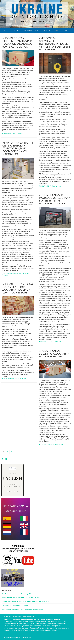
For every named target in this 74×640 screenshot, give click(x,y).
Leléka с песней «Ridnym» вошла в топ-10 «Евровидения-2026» (21, 597)
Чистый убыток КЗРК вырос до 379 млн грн (15, 605)
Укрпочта (58, 186)
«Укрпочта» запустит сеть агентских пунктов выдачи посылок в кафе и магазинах (17, 148)
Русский (69, 30)
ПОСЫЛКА (20, 134)
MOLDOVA (43, 342)
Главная (5, 30)
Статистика (28, 30)
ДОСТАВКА (7, 379)
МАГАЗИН (11, 273)
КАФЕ (5, 273)
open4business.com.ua (11, 637)
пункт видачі (25, 273)
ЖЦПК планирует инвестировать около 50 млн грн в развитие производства (25, 601)
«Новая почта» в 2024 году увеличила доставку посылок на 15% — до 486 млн (18, 288)
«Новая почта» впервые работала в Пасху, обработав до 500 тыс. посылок (17, 42)
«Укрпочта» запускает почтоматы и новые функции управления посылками (54, 44)
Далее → (14, 452)
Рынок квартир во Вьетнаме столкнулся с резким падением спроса (22, 609)
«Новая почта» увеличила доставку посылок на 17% (54, 353)
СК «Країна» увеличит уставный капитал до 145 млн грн (19, 594)
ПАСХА (14, 134)
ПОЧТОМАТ (50, 186)
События (38, 30)
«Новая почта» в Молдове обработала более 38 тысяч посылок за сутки (54, 199)
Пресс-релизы (16, 30)
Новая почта (8, 134)
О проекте (47, 30)
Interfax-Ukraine (25, 637)
